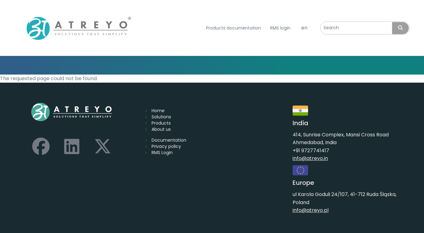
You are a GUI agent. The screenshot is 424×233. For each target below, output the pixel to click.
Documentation (169, 140)
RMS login (280, 28)
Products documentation (233, 28)
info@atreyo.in (310, 158)
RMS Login (162, 152)
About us (161, 129)
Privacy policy (166, 146)
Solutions (161, 117)
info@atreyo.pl (311, 210)
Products (161, 123)
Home (158, 110)
